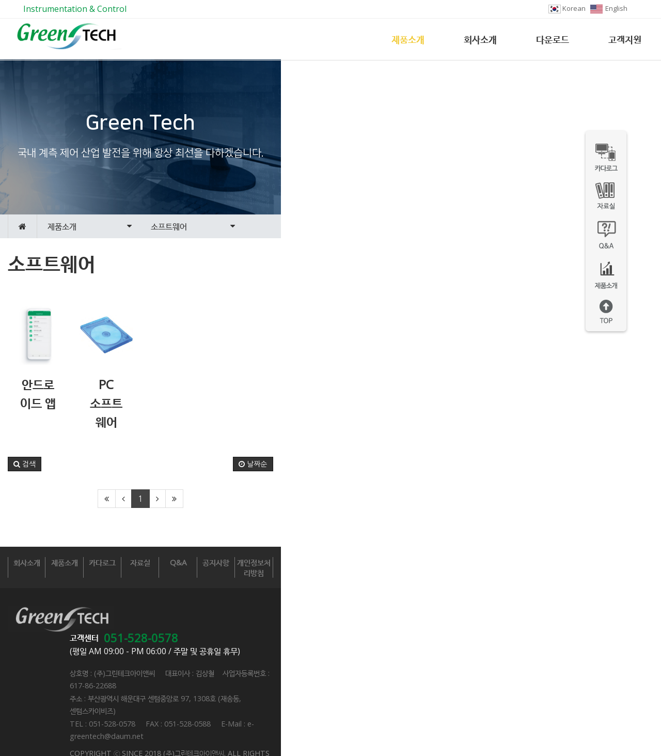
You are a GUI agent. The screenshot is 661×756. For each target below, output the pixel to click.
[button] (24, 522)
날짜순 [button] (633, 522)
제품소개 (407, 39)
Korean (567, 8)
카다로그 (238, 620)
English (608, 8)
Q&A (422, 620)
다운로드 (552, 39)
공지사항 (514, 620)
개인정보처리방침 (607, 620)
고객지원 (624, 39)
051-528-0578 (248, 659)
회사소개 (480, 39)
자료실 (330, 620)
